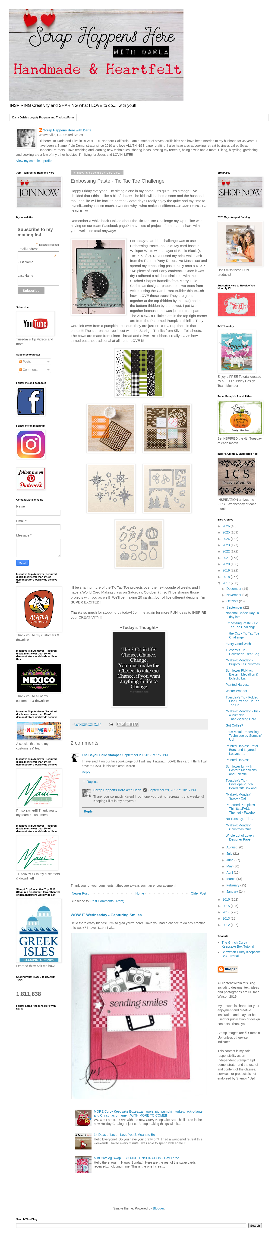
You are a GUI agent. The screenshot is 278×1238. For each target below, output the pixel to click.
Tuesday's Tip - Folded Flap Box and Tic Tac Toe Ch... (242, 701)
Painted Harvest (237, 684)
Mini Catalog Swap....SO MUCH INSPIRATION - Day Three (136, 1158)
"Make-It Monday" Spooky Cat (238, 796)
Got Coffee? (234, 725)
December (234, 588)
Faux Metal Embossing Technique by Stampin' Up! (244, 736)
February (233, 885)
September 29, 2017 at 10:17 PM (172, 790)
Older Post (198, 893)
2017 (227, 583)
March (231, 879)
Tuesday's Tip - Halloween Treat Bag (242, 652)
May (229, 866)
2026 (227, 526)
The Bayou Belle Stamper (101, 755)
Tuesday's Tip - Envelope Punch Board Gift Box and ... (243, 784)
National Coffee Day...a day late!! (242, 615)
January (232, 891)
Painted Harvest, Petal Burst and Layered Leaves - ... (242, 750)
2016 (227, 899)
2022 (227, 551)
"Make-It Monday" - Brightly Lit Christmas (243, 662)
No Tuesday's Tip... (239, 819)
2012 (227, 925)
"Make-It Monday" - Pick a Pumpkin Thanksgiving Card (243, 715)
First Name (25, 262)
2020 (227, 564)
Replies (92, 782)
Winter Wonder (236, 691)
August (231, 847)
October (232, 601)
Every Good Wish (238, 644)
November (234, 595)
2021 (227, 558)
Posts (25, 361)
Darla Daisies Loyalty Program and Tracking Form (43, 117)
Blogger (158, 1208)
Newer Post (80, 893)
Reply (86, 772)
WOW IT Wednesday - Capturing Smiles (106, 915)
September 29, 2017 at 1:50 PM (145, 755)
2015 (227, 906)
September (234, 607)
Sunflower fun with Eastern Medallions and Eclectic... (241, 770)
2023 (227, 545)
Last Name (25, 275)
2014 (227, 912)
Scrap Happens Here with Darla (67, 130)
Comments (28, 369)
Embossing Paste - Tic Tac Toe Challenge (242, 625)
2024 (227, 539)
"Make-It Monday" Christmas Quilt (238, 827)
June (230, 860)
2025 (227, 532)
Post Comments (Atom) (107, 901)
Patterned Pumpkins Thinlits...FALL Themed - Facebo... (241, 809)
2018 (227, 577)
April (230, 872)
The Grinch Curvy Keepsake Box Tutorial (238, 944)
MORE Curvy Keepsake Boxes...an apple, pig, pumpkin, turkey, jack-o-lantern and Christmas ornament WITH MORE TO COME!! (149, 1113)
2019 (227, 570)
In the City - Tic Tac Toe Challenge (242, 635)
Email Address (37, 249)
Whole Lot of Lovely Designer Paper (240, 837)
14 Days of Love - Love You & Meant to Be (124, 1134)
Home (139, 893)
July (229, 853)
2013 (227, 918)
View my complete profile (34, 161)
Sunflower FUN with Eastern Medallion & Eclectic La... (242, 674)
